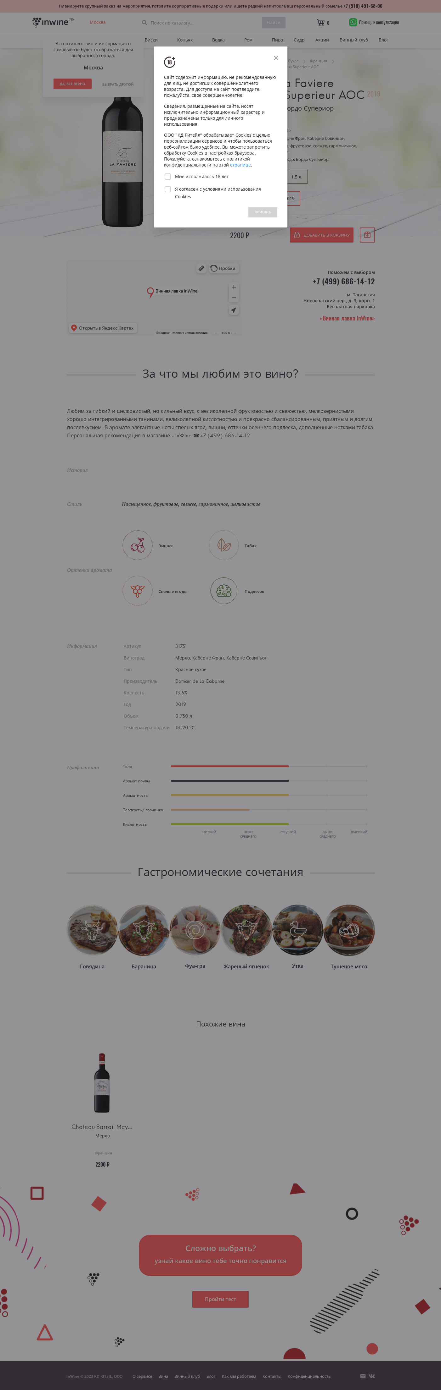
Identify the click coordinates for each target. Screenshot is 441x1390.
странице (240, 165)
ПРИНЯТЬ (263, 212)
